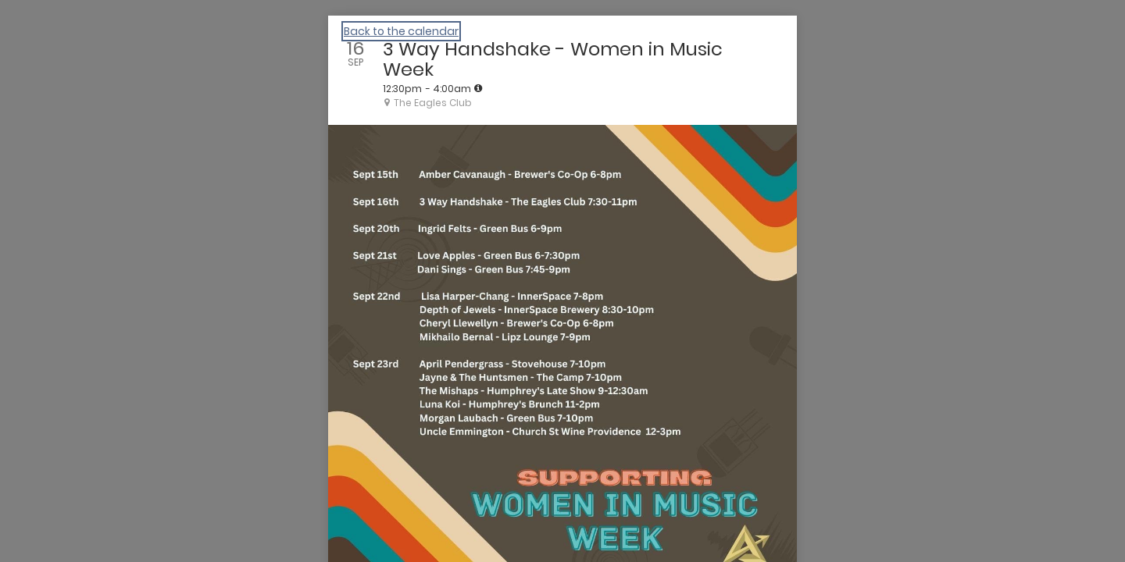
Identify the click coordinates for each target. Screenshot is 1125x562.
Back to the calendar (401, 31)
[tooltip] (478, 88)
